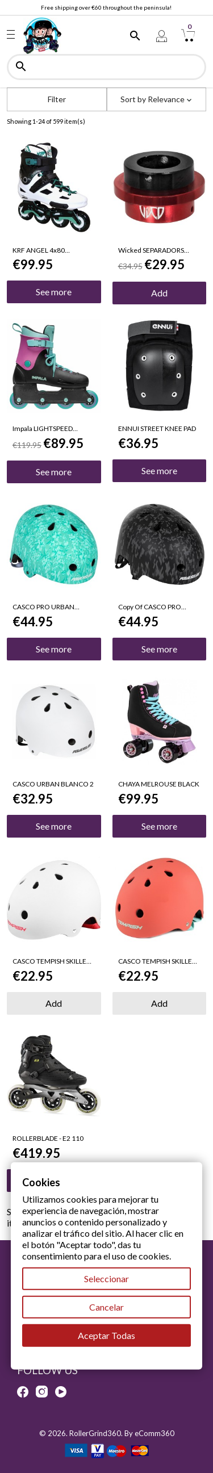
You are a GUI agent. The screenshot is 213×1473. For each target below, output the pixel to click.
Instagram (42, 1391)
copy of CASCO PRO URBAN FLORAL (149, 607)
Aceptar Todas (106, 1335)
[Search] (106, 67)
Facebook (22, 1391)
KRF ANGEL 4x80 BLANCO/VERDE (38, 250)
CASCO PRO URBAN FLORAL (43, 607)
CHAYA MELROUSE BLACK (158, 784)
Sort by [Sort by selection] (156, 99)
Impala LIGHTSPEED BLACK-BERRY (42, 429)
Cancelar (106, 1307)
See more (54, 291)
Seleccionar (106, 1278)
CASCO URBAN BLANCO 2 (53, 784)
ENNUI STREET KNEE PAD (157, 429)
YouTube (60, 1391)
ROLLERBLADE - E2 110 (47, 1139)
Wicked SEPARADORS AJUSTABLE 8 (151, 250)
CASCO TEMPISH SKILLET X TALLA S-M (51, 961)
